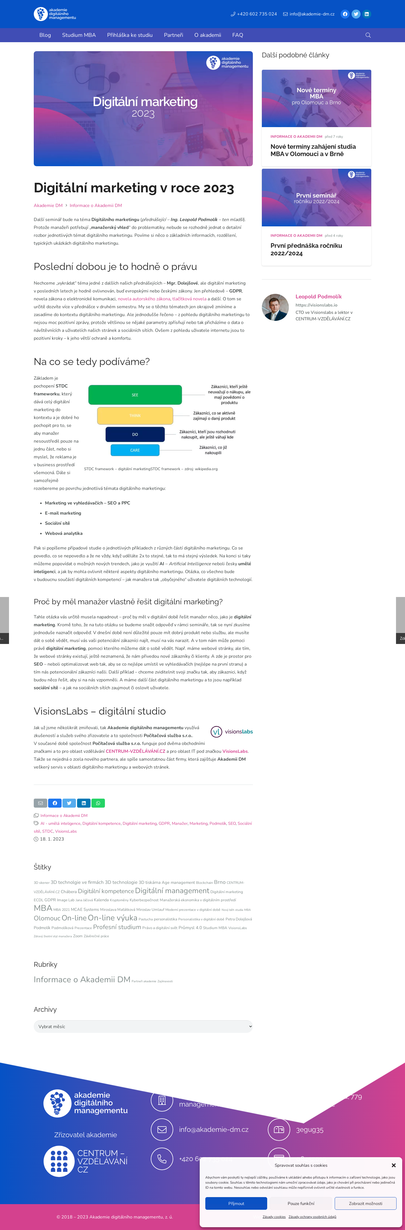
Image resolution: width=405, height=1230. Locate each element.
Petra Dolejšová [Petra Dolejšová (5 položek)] (239, 919)
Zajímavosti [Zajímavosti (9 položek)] (165, 981)
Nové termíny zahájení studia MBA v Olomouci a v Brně (313, 150)
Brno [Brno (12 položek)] (220, 882)
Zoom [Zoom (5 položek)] (78, 936)
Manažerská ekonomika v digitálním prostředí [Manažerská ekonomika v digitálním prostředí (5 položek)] (198, 900)
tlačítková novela (189, 299)
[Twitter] (356, 14)
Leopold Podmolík (319, 296)
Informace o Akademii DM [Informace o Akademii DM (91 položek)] (82, 979)
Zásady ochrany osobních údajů (312, 1217)
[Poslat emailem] (40, 803)
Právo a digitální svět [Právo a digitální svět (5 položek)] (159, 928)
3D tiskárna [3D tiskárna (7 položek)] (150, 882)
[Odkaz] (55, 14)
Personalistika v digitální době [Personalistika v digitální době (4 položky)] (201, 919)
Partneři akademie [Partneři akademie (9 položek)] (144, 981)
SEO (232, 823)
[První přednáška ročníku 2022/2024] (316, 173)
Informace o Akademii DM (63, 815)
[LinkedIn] (366, 14)
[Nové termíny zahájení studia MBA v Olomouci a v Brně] (316, 74)
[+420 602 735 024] (165, 1159)
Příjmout (236, 1203)
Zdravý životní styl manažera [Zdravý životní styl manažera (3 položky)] (53, 936)
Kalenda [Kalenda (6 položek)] (101, 900)
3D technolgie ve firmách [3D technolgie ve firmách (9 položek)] (77, 882)
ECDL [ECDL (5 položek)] (38, 900)
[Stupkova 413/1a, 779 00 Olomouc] (282, 1100)
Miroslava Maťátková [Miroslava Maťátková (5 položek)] (117, 909)
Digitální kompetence (101, 823)
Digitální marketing (140, 823)
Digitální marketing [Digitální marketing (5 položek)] (226, 892)
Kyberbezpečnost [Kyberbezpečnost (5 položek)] (144, 900)
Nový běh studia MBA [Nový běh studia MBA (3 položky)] (236, 910)
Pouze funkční (301, 1203)
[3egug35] (282, 1129)
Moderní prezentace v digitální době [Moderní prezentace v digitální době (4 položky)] (192, 909)
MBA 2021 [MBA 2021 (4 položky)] (61, 909)
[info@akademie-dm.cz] (165, 1129)
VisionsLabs (235, 751)
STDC (47, 831)
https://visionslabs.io (317, 305)
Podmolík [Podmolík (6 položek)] (42, 928)
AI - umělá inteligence (60, 823)
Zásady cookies (274, 1217)
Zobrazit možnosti (365, 1203)
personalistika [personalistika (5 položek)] (165, 919)
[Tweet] (69, 803)
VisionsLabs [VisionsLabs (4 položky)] (237, 928)
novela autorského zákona (144, 299)
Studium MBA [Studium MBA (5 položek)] (215, 928)
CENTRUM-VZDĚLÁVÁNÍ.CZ (135, 751)
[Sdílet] (55, 803)
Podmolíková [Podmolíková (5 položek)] (62, 928)
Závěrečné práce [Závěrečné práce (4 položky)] (96, 936)
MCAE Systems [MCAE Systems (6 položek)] (85, 909)
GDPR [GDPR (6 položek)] (50, 900)
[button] (394, 1165)
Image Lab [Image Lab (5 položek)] (66, 900)
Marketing (199, 823)
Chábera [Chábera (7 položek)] (69, 892)
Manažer (180, 823)
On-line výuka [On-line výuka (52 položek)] (113, 918)
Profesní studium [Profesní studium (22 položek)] (117, 927)
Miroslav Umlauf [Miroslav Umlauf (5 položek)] (150, 909)
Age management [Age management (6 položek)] (178, 882)
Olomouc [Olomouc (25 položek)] (47, 918)
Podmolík (218, 823)
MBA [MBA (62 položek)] (43, 908)
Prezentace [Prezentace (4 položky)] (83, 928)
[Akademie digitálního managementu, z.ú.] (165, 1100)
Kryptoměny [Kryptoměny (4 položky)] (119, 900)
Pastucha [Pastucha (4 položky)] (146, 919)
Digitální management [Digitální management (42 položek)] (172, 891)
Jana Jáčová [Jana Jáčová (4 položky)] (84, 900)
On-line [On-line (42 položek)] (74, 918)
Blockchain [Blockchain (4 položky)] (204, 882)
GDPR (164, 823)
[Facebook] (345, 14)
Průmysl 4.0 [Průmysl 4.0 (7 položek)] (190, 928)
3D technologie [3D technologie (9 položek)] (121, 882)
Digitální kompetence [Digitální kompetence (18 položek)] (106, 891)
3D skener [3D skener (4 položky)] (42, 882)
